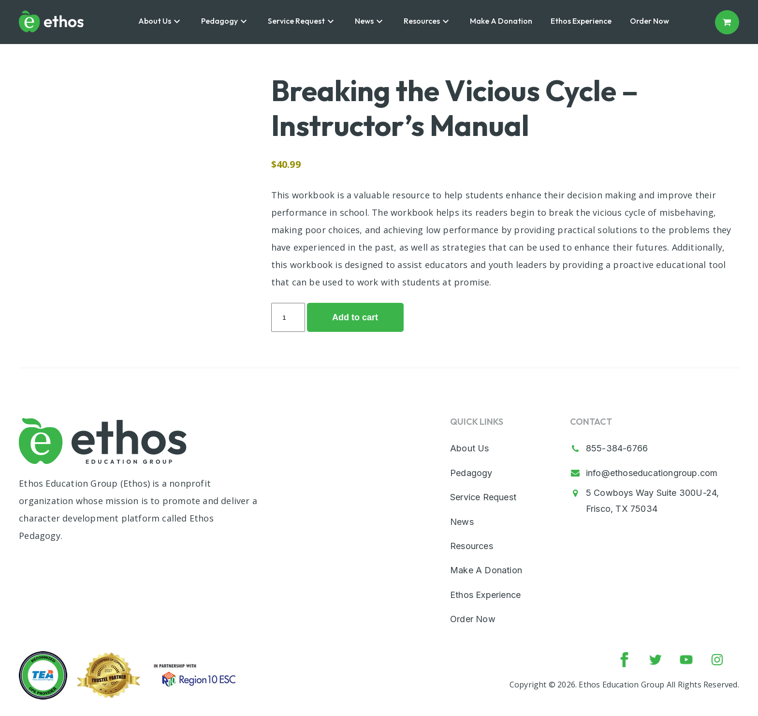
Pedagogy (219, 21)
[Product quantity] (288, 317)
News (364, 21)
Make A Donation (501, 21)
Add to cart (355, 317)
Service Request (296, 21)
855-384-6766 (617, 448)
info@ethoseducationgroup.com (652, 473)
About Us (154, 21)
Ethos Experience (581, 21)
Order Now (649, 21)
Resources (422, 21)
